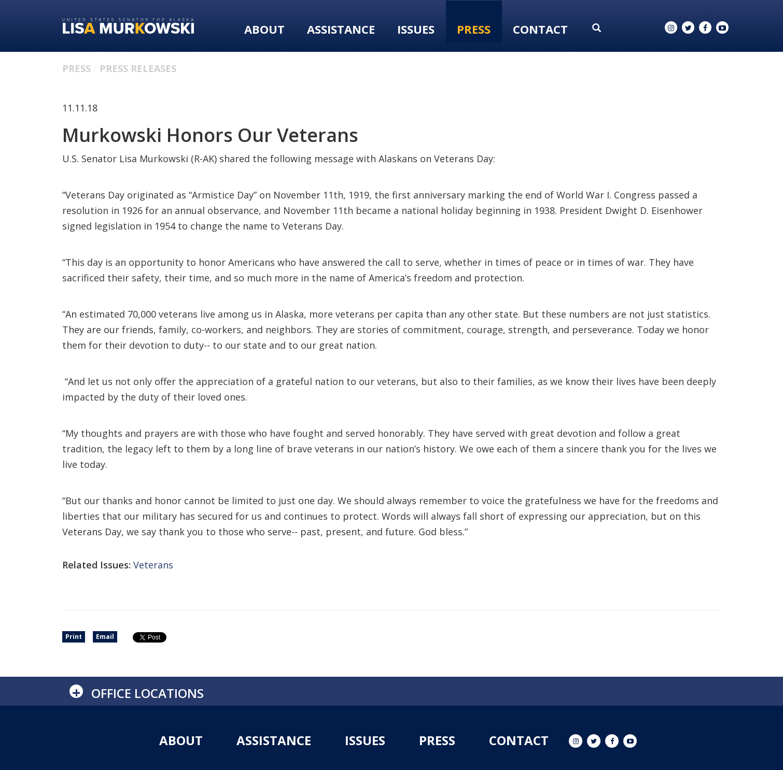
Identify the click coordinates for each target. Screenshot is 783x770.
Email (105, 636)
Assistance (341, 29)
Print (73, 636)
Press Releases (138, 68)
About (264, 29)
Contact (540, 29)
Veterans (153, 565)
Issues (416, 29)
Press (474, 29)
